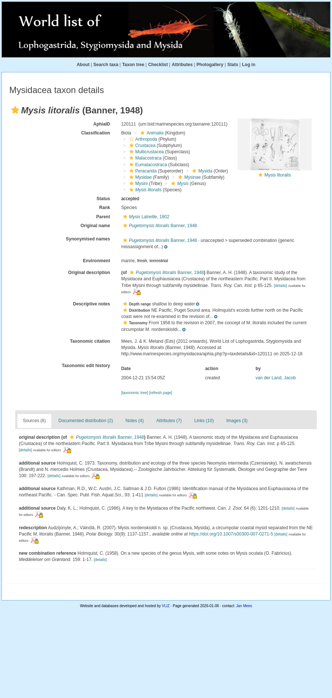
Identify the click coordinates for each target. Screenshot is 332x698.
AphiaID (101, 124)
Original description (89, 272)
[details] (280, 286)
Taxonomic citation (90, 341)
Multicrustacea (146, 151)
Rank (104, 207)
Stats (232, 64)
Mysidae (140, 177)
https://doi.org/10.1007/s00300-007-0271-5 (231, 534)
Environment (96, 260)
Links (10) (204, 420)
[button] (15, 110)
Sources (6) (34, 420)
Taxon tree (133, 64)
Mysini (138, 183)
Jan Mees (244, 606)
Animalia (151, 133)
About (83, 64)
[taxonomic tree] (134, 393)
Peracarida (142, 171)
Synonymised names (88, 239)
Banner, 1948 (159, 225)
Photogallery (210, 64)
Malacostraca (145, 158)
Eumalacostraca (147, 164)
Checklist (158, 64)
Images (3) (236, 420)
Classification (95, 133)
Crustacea (142, 145)
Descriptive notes (91, 304)
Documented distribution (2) (85, 420)
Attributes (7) (169, 420)
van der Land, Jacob (275, 377)
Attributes (182, 64)
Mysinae (188, 177)
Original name (95, 225)
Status (103, 198)
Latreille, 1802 (145, 216)
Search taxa (106, 64)
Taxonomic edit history (86, 365)
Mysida (201, 171)
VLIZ (166, 606)
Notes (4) (134, 420)
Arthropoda (142, 139)
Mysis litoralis (277, 175)
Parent (103, 216)
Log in (248, 64)
